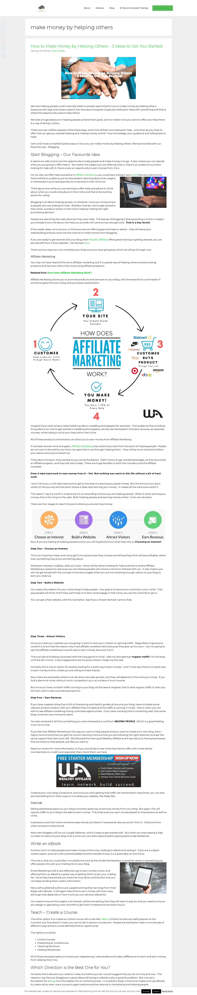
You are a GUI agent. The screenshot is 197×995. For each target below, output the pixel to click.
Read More (167, 991)
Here (86, 243)
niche (134, 175)
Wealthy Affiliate (98, 239)
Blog (111, 8)
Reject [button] (156, 991)
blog (52, 981)
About (87, 8)
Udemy (105, 919)
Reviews (100, 8)
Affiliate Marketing (86, 175)
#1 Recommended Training (134, 8)
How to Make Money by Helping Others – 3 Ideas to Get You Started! (97, 46)
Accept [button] (146, 991)
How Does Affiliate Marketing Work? (69, 272)
